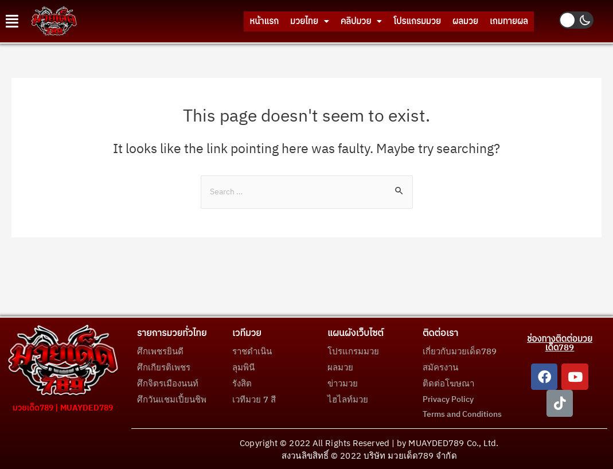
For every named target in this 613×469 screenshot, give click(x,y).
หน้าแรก (208, 21)
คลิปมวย (325, 21)
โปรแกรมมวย (391, 21)
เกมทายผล (503, 21)
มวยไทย (263, 21)
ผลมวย (449, 21)
